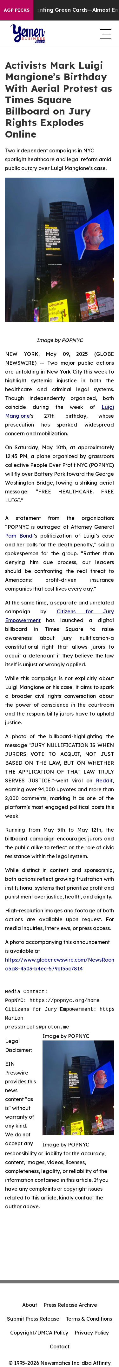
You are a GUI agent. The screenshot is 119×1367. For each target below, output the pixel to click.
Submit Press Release (33, 1319)
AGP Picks (17, 10)
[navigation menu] (104, 34)
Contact (59, 1346)
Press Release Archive (70, 1305)
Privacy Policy (92, 1332)
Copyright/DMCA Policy (39, 1332)
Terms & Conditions (89, 1319)
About (29, 1305)
